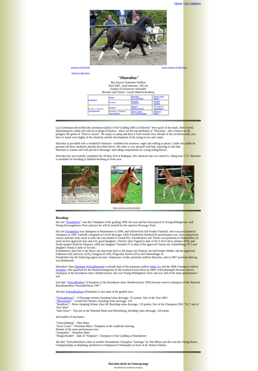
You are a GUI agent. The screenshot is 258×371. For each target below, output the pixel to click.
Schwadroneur (65, 297)
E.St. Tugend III (137, 98)
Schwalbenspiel (94, 111)
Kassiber (157, 101)
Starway (135, 106)
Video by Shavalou (80, 73)
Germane (157, 103)
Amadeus (135, 101)
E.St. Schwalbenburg (139, 113)
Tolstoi (111, 97)
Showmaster (64, 301)
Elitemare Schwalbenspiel (89, 266)
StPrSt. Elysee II (138, 108)
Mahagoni (157, 111)
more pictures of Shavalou (174, 67)
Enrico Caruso (159, 96)
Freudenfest (93, 100)
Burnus (156, 98)
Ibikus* (156, 113)
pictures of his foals (80, 67)
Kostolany (135, 96)
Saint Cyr (155, 266)
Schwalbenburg (75, 291)
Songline (61, 269)
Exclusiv (112, 107)
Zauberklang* (159, 108)
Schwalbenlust (114, 113)
